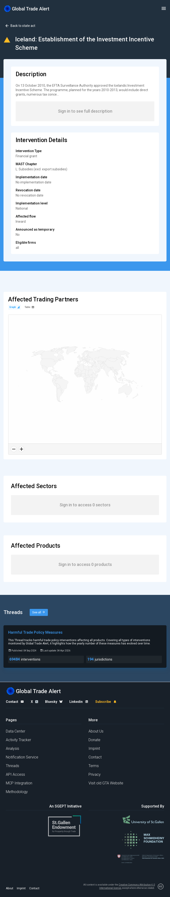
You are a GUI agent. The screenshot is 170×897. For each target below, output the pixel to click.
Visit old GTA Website (106, 783)
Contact (95, 757)
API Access (15, 774)
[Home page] (27, 8)
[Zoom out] (14, 449)
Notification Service (22, 757)
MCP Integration (19, 783)
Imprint (94, 748)
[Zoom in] (21, 449)
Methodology (17, 792)
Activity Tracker (18, 740)
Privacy (95, 774)
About (9, 888)
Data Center (15, 731)
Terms (94, 766)
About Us (96, 731)
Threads (12, 766)
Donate (94, 740)
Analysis (12, 748)
